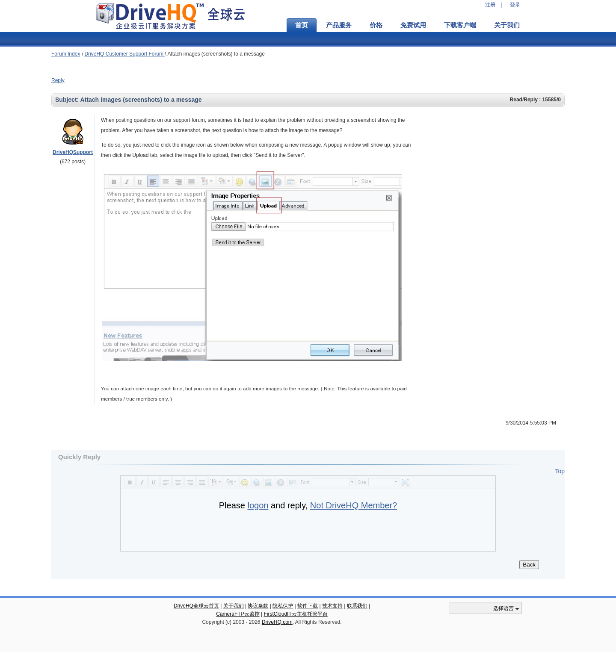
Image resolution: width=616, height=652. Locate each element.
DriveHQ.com (277, 622)
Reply (58, 80)
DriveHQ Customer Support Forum (124, 54)
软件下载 (307, 606)
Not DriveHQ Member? (353, 505)
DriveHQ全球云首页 (196, 606)
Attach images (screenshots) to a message (215, 54)
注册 (490, 5)
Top (560, 471)
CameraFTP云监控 (237, 614)
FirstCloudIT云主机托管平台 (295, 614)
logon (257, 505)
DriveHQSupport (73, 152)
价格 (376, 25)
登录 (515, 5)
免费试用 (413, 25)
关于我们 (507, 25)
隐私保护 (282, 606)
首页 (301, 25)
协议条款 (258, 606)
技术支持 (332, 606)
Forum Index (65, 54)
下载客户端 (460, 25)
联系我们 (357, 606)
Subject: (67, 99)
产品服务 (339, 25)
